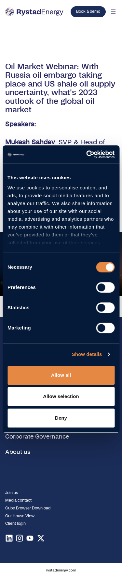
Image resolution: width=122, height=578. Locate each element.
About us (18, 452)
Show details (87, 354)
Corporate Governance (37, 437)
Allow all (61, 375)
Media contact (18, 500)
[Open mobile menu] (113, 12)
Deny (61, 418)
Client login (15, 523)
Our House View (19, 516)
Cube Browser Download (27, 508)
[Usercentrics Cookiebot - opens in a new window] (87, 154)
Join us (11, 493)
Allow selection (61, 396)
